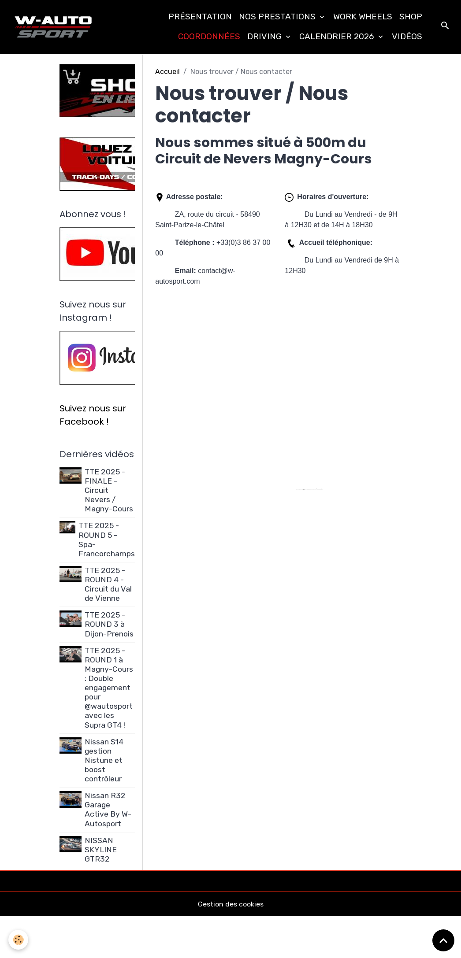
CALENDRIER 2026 (337, 36)
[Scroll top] (443, 940)
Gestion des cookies (231, 904)
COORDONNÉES (209, 36)
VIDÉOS (407, 36)
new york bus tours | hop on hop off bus (316, 489)
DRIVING (265, 36)
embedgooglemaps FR (305, 489)
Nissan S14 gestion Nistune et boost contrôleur (104, 760)
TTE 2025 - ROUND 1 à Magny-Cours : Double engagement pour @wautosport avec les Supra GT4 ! (109, 687)
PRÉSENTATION (200, 16)
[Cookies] (19, 940)
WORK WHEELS (362, 16)
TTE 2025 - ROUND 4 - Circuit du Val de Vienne (108, 584)
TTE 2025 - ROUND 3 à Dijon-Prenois (109, 624)
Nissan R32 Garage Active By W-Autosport (108, 810)
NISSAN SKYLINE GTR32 (101, 849)
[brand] (53, 26)
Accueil (167, 71)
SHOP (410, 16)
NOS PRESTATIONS (278, 16)
